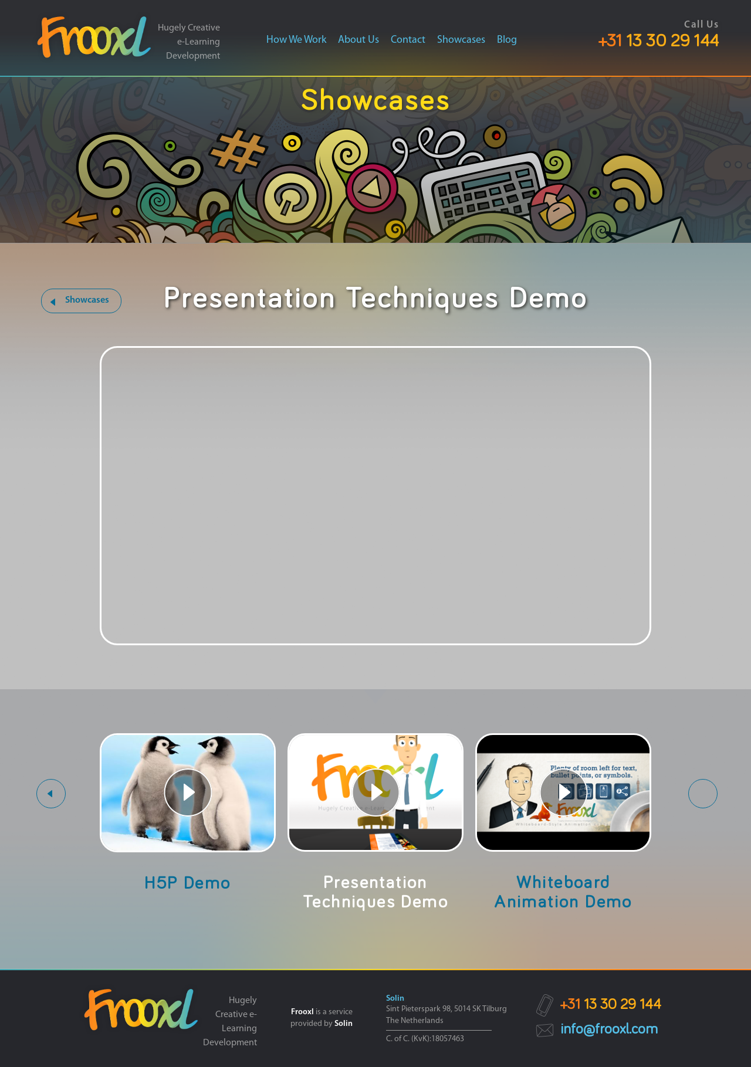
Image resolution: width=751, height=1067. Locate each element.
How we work (296, 40)
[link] (93, 40)
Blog (507, 40)
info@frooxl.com (609, 1029)
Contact (408, 40)
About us (358, 40)
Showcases (461, 40)
